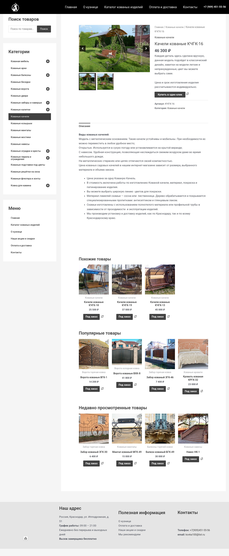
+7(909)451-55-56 (200, 537)
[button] (112, 69)
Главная (71, 7)
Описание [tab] (85, 126)
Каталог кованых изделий (123, 7)
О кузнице (90, 7)
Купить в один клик (170, 94)
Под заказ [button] (91, 318)
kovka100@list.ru (196, 541)
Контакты (190, 7)
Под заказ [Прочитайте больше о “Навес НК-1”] (190, 463)
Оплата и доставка (163, 7)
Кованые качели (175, 27)
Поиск (44, 29)
